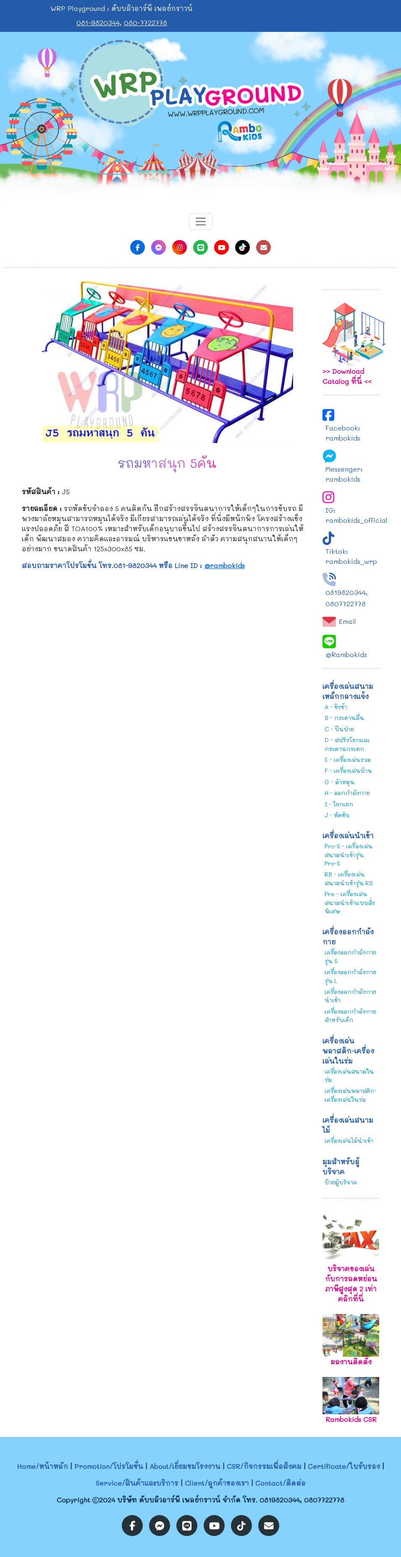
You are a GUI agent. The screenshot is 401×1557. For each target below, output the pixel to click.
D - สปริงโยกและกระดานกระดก (347, 744)
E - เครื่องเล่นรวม (348, 759)
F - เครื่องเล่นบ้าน (348, 770)
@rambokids (224, 565)
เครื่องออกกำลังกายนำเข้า (350, 996)
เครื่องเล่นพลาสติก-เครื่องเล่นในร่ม (351, 1095)
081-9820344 (98, 22)
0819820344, (346, 592)
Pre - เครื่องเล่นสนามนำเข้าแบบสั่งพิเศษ (350, 902)
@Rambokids (346, 654)
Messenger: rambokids (344, 473)
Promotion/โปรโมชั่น (108, 1466)
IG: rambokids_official (356, 515)
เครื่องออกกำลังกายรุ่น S (350, 956)
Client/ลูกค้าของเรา (217, 1483)
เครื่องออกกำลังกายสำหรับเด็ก (350, 1015)
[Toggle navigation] (200, 221)
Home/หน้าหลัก (42, 1466)
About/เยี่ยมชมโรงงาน (184, 1466)
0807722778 (345, 603)
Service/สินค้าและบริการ (137, 1483)
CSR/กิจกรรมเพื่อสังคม (264, 1466)
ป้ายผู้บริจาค (341, 1182)
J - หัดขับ (337, 815)
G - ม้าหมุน (339, 781)
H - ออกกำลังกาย (347, 792)
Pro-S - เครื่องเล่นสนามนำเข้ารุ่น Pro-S (348, 854)
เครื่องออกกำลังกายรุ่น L (350, 976)
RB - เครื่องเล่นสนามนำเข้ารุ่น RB (349, 878)
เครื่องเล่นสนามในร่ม (349, 1075)
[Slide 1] (193, 187)
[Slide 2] (208, 187)
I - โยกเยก (339, 804)
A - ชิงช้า (336, 706)
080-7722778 (145, 22)
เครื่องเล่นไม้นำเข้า (349, 1140)
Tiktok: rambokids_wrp (351, 556)
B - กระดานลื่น (344, 717)
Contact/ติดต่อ (280, 1483)
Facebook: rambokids (342, 432)
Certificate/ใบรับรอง (344, 1466)
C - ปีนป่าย (339, 729)
